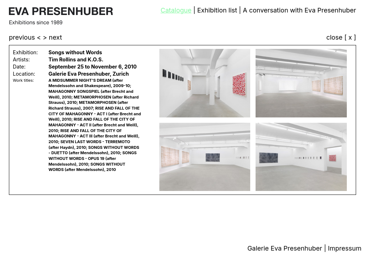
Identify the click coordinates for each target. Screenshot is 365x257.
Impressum (344, 248)
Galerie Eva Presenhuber (285, 248)
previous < (26, 37)
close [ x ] (341, 37)
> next (52, 37)
